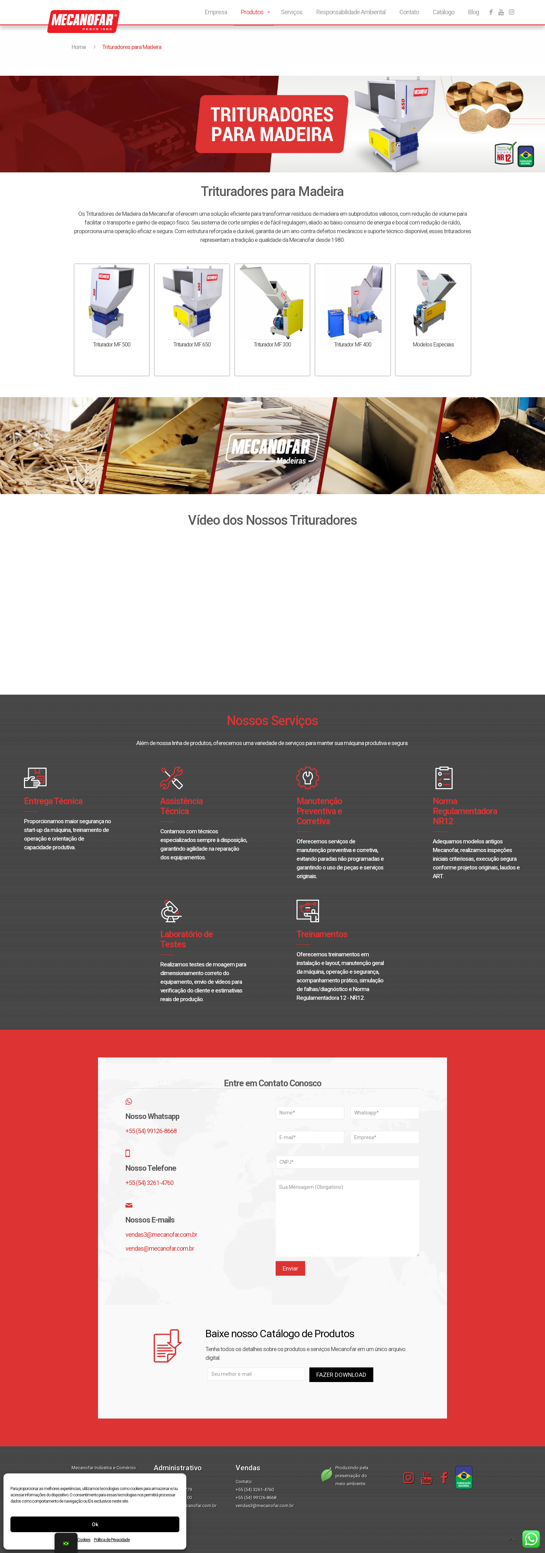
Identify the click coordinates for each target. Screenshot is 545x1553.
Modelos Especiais (433, 344)
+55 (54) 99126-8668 (151, 1131)
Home (79, 46)
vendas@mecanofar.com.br (159, 1248)
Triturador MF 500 (111, 344)
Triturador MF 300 (272, 344)
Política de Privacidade (112, 1539)
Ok (95, 1524)
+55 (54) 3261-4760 (149, 1182)
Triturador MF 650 (192, 344)
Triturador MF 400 (352, 344)
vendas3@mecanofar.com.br (161, 1234)
